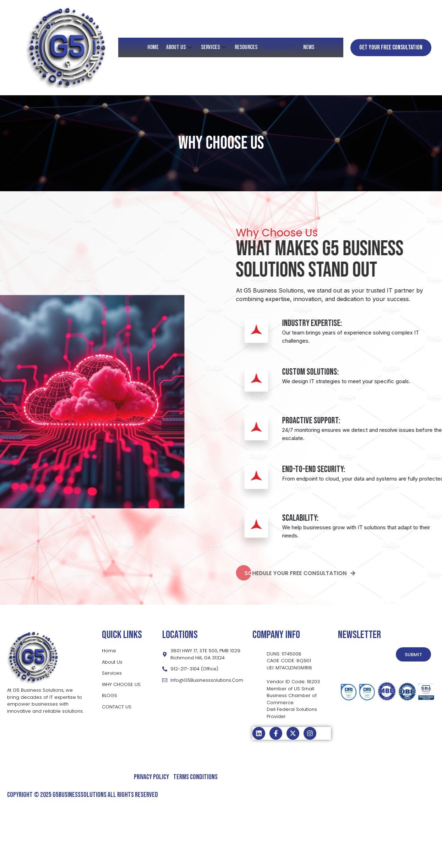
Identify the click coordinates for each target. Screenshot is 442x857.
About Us (180, 47)
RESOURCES (246, 47)
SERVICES (214, 47)
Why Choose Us (279, 47)
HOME (153, 47)
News (307, 47)
